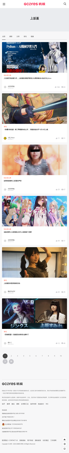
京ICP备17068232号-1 (8, 417)
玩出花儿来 (7, 75)
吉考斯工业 (25, 404)
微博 (8, 404)
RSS (47, 404)
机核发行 (41, 404)
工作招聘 (53, 440)
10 (61, 356)
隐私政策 (38, 440)
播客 (17, 404)
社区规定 (46, 440)
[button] (65, 439)
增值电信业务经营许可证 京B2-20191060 (13, 413)
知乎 (3, 404)
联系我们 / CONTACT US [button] (10, 440)
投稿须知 (22, 440)
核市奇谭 (33, 404)
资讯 (5, 126)
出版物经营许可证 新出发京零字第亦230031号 (14, 431)
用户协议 (30, 440)
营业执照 (4, 410)
